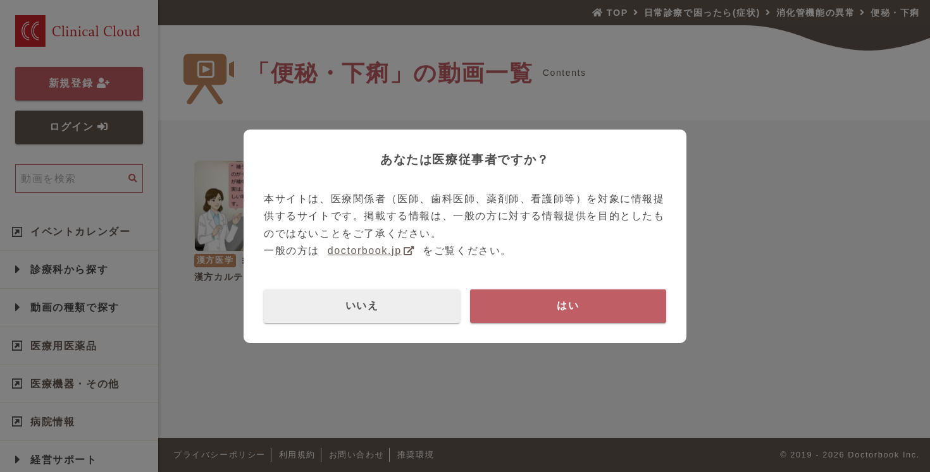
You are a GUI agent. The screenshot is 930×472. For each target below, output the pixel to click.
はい (568, 305)
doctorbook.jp (365, 250)
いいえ (362, 305)
